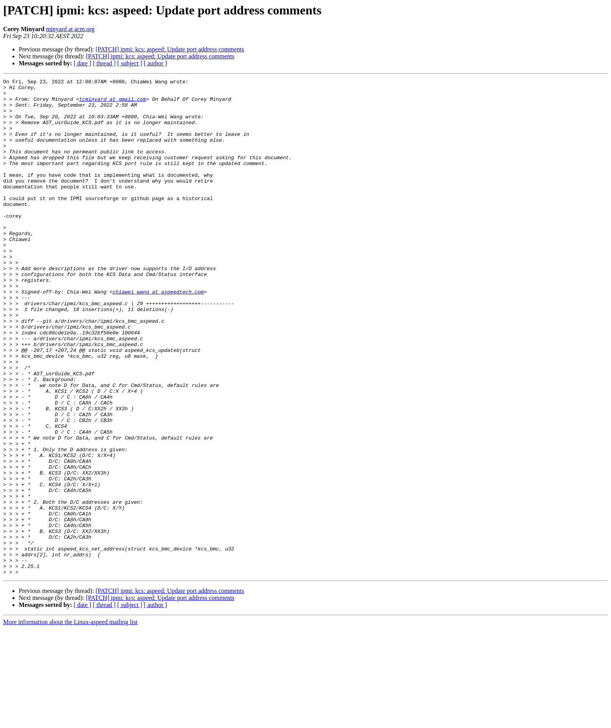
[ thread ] (104, 63)
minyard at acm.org (70, 29)
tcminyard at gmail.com (112, 103)
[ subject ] (129, 63)
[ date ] (82, 63)
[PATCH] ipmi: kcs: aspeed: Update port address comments (169, 49)
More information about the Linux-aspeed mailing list (70, 721)
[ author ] (155, 63)
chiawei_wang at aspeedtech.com (158, 334)
